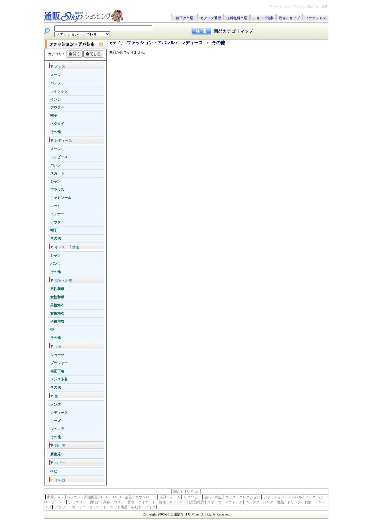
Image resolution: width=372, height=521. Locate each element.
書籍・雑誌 (213, 497)
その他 (55, 132)
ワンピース (59, 157)
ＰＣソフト (192, 497)
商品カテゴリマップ (233, 31)
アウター (57, 107)
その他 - (220, 42)
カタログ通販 (210, 18)
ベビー (55, 471)
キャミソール (60, 198)
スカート (57, 173)
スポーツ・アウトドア (225, 502)
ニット (55, 206)
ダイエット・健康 (152, 502)
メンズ (55, 405)
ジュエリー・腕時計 (84, 502)
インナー (57, 99)
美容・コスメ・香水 (119, 502)
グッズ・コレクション (242, 497)
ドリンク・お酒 (299, 502)
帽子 (53, 116)
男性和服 (57, 289)
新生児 (55, 454)
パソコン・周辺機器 (82, 497)
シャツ (55, 181)
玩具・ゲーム (170, 497)
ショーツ (57, 355)
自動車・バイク (143, 507)
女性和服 (57, 297)
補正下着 (57, 371)
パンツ (55, 83)
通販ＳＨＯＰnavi (186, 491)
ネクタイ (57, 124)
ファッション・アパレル (151, 42)
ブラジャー (59, 363)
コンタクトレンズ (259, 502)
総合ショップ (289, 18)
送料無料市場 (236, 18)
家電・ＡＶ (55, 497)
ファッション (315, 18)
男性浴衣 (57, 305)
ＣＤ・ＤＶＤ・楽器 (116, 497)
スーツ (55, 75)
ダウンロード (145, 497)
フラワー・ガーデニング (74, 507)
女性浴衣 (57, 313)
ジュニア (57, 429)
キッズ (55, 421)
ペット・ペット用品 (112, 507)
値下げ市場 (184, 18)
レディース (59, 413)
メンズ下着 (59, 379)
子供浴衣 (57, 321)
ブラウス (57, 190)
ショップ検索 (263, 18)
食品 (280, 502)
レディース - (194, 42)
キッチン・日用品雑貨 (186, 502)
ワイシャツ (59, 91)
